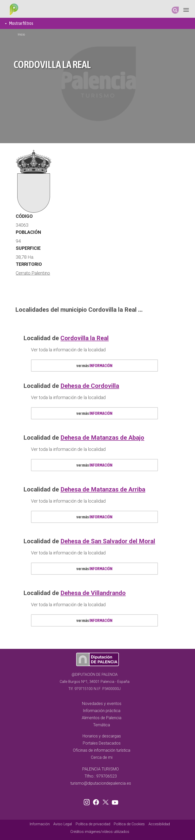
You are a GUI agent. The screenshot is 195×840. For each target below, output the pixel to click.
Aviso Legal (62, 824)
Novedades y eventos (101, 703)
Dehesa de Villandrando (93, 593)
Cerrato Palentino (33, 273)
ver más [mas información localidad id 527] (94, 568)
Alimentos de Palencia (101, 717)
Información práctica (101, 710)
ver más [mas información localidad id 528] (94, 620)
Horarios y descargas (102, 736)
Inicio (21, 34)
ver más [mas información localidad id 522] (94, 413)
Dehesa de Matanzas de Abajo (102, 437)
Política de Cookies (129, 824)
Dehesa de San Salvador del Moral (107, 541)
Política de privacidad (93, 824)
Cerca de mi (101, 757)
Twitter (106, 801)
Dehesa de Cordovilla (89, 385)
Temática (101, 724)
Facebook (97, 801)
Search (175, 10)
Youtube (114, 801)
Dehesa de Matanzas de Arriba (102, 489)
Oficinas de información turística (101, 750)
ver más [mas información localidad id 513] (94, 365)
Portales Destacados (102, 743)
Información (40, 824)
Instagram (87, 801)
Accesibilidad (159, 824)
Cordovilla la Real (84, 338)
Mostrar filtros (21, 23)
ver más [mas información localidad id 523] (94, 465)
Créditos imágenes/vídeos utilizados (99, 832)
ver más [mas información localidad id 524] (94, 517)
